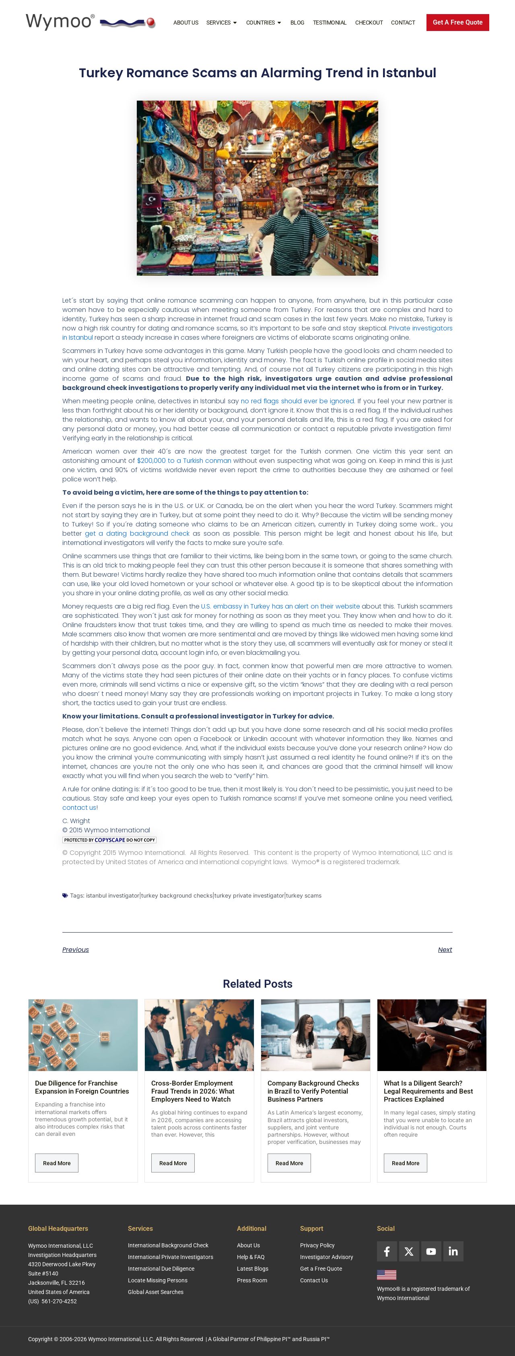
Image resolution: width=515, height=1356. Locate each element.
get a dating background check (137, 533)
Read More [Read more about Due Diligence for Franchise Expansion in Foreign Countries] (57, 1163)
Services (221, 22)
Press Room (252, 1280)
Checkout (369, 22)
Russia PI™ (316, 1339)
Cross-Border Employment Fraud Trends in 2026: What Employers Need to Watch (193, 1091)
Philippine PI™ (274, 1339)
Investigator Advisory (326, 1257)
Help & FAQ (251, 1257)
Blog (297, 22)
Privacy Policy (317, 1245)
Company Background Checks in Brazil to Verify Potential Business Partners (313, 1091)
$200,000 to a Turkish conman (185, 460)
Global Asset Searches (155, 1292)
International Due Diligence (161, 1268)
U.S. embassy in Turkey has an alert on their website (280, 606)
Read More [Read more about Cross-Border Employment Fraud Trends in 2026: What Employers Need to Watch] (173, 1163)
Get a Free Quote (321, 1268)
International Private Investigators (170, 1257)
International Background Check (168, 1245)
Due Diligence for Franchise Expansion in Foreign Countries (82, 1087)
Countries (264, 22)
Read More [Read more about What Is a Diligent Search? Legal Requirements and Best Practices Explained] (406, 1163)
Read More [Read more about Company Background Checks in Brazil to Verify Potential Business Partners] (289, 1163)
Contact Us (314, 1280)
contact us (79, 807)
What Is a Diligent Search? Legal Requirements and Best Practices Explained (428, 1091)
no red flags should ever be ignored (297, 401)
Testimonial (330, 22)
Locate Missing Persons (157, 1280)
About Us (185, 22)
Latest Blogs (252, 1268)
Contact (403, 22)
